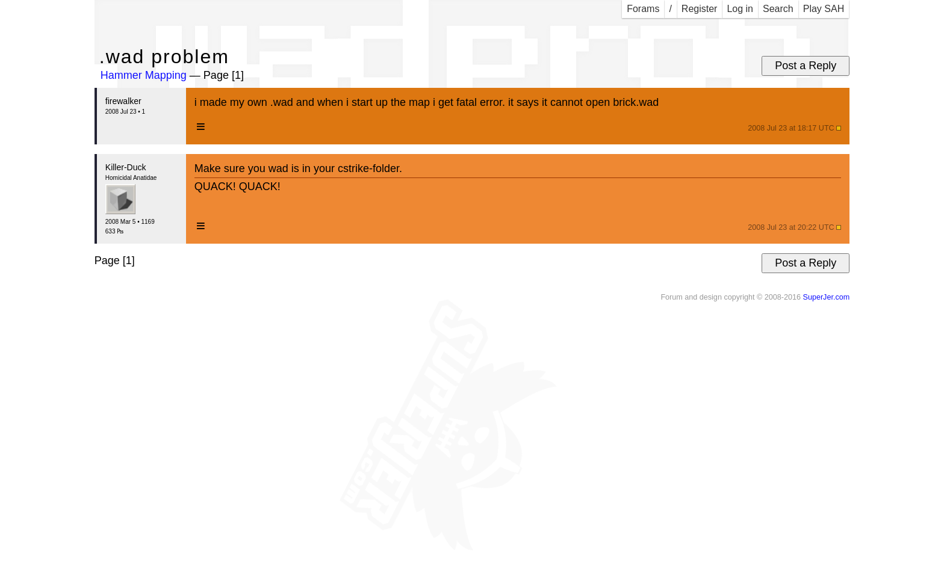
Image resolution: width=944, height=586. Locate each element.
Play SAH (823, 9)
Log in (740, 9)
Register (700, 9)
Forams (643, 9)
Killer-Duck (125, 167)
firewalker (123, 101)
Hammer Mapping (144, 75)
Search (778, 9)
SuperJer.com (826, 297)
